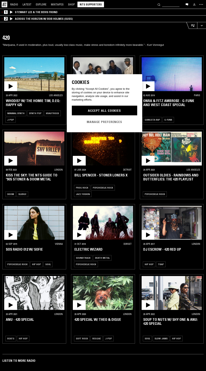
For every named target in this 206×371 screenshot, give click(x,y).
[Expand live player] (201, 25)
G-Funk (168, 119)
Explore (41, 4)
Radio (14, 4)
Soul (48, 264)
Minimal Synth (16, 113)
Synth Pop (35, 113)
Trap (161, 264)
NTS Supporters (91, 4)
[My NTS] (194, 4)
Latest (27, 4)
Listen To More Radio (18, 360)
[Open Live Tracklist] (191, 25)
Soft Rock (82, 338)
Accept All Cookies (104, 110)
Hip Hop (36, 264)
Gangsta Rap (152, 119)
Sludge (22, 194)
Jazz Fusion (83, 194)
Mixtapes (57, 4)
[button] (34, 74)
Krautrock (52, 113)
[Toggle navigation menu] (201, 4)
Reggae (96, 338)
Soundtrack (83, 257)
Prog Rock (82, 187)
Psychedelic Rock (103, 187)
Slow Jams (161, 338)
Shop (71, 4)
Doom (10, 194)
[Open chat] (187, 4)
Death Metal (102, 257)
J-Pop (10, 119)
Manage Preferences (104, 122)
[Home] (4, 4)
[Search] (159, 4)
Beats (10, 338)
